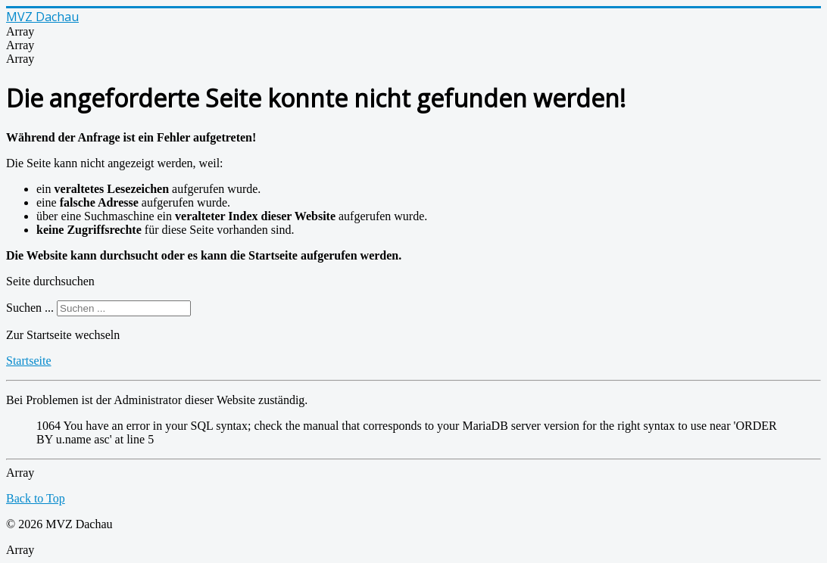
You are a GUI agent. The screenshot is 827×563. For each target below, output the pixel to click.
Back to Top (35, 498)
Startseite (28, 360)
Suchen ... (30, 307)
